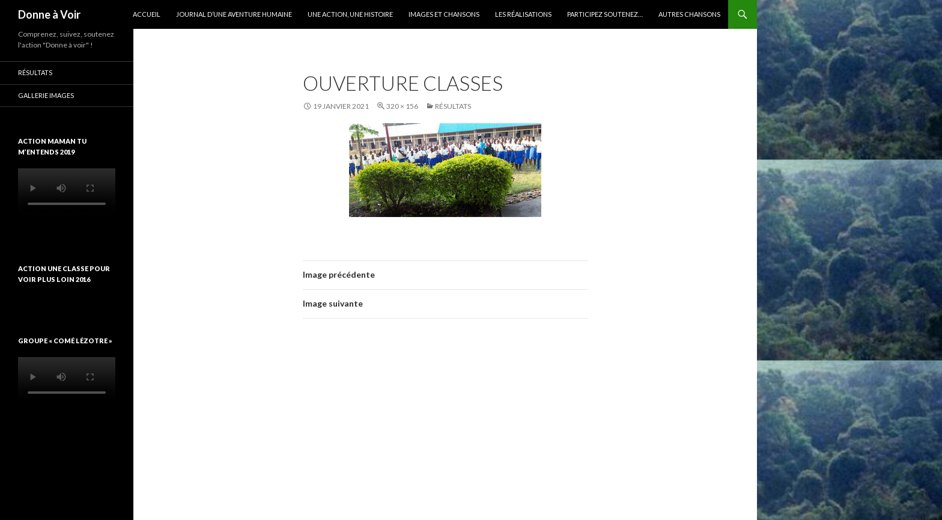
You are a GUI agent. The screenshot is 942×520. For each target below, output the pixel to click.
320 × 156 (402, 106)
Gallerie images (46, 95)
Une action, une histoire (350, 14)
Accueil (146, 14)
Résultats (453, 106)
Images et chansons (444, 14)
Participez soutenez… (605, 14)
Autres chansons (689, 14)
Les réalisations (523, 14)
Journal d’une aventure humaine (234, 14)
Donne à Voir (49, 14)
